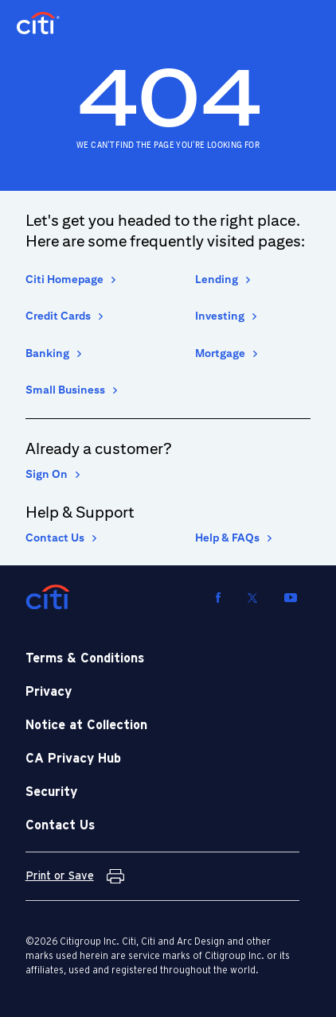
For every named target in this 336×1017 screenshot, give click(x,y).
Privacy (48, 691)
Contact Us (54, 537)
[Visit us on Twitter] (252, 597)
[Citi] (47, 597)
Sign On (46, 474)
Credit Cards (58, 315)
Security (51, 792)
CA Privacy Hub (73, 758)
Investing (219, 315)
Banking (47, 353)
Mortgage (220, 353)
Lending (216, 279)
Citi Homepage (64, 279)
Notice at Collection (86, 725)
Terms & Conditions (84, 658)
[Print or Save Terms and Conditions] (74, 876)
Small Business (65, 389)
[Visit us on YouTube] (290, 597)
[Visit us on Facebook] (218, 597)
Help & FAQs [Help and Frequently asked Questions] (227, 537)
